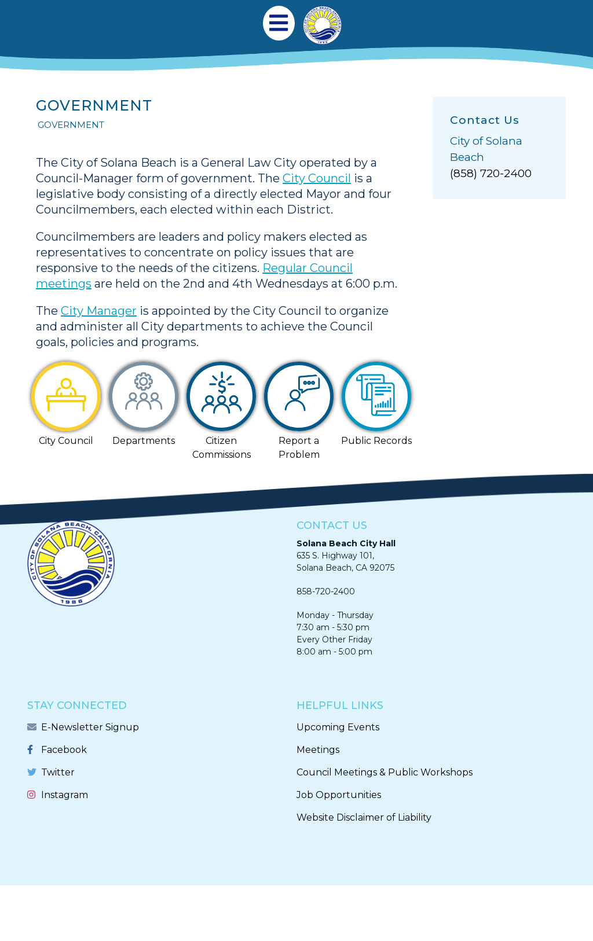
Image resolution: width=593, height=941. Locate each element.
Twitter (58, 772)
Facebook (64, 749)
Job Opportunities (338, 794)
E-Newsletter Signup (90, 727)
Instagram (64, 794)
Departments (143, 440)
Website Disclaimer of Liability (363, 817)
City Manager (99, 311)
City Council (317, 178)
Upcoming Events (337, 727)
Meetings (317, 749)
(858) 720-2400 (491, 173)
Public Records (376, 440)
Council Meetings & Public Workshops (384, 772)
